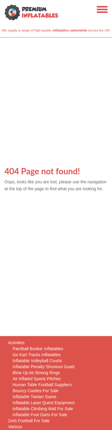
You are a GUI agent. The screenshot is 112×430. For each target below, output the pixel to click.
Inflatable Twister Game (34, 396)
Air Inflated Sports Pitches (37, 378)
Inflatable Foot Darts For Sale (40, 414)
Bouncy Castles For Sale (36, 390)
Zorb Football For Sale (29, 420)
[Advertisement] (56, 97)
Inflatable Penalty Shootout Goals (44, 366)
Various (15, 426)
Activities (16, 342)
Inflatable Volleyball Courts (37, 360)
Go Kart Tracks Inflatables (37, 354)
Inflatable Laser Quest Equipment (44, 402)
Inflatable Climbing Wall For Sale (43, 408)
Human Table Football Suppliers (42, 384)
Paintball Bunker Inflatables (38, 348)
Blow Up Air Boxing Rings (36, 372)
